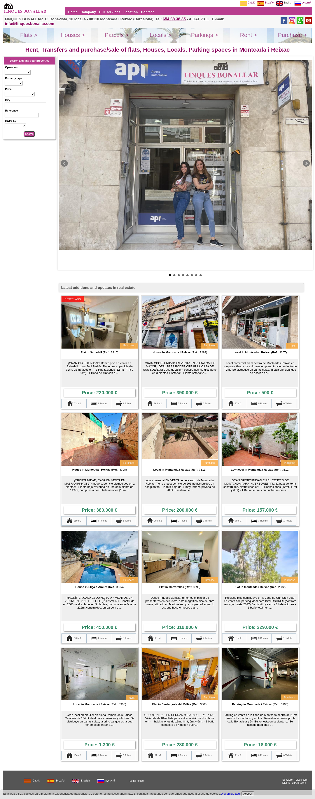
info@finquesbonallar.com (29, 23)
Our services (109, 12)
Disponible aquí (231, 793)
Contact (147, 12)
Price (8, 89)
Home (73, 12)
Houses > (73, 35)
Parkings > (204, 35)
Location (130, 12)
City (7, 100)
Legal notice (137, 780)
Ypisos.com (300, 779)
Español (265, 2)
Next (306, 163)
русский (302, 2)
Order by (10, 121)
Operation (11, 67)
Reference (11, 110)
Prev (64, 163)
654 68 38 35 (174, 19)
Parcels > (117, 35)
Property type (13, 78)
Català (247, 2)
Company (88, 12)
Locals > (160, 35)
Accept (247, 793)
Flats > (28, 35)
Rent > (248, 35)
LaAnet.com (299, 782)
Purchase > (292, 35)
